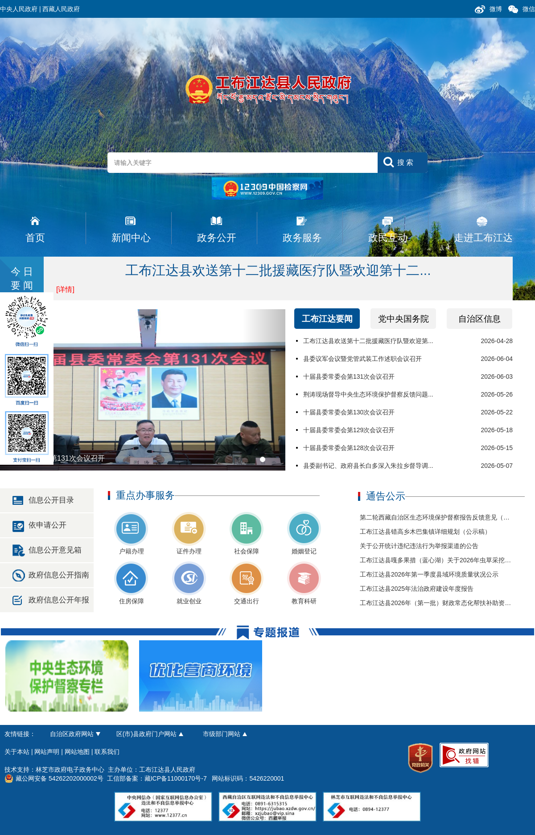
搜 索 (405, 162)
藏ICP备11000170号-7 (175, 778)
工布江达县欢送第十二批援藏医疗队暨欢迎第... (368, 340)
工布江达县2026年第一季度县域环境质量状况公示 (429, 574)
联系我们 (107, 751)
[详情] (65, 289)
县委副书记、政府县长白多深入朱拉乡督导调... (368, 465)
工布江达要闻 (327, 318)
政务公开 (216, 237)
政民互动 (387, 237)
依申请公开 (47, 525)
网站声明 (46, 751)
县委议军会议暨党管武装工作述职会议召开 (362, 358)
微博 (496, 8)
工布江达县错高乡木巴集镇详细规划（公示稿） (425, 531)
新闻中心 (131, 237)
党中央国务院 (403, 318)
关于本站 (16, 751)
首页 (35, 237)
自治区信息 (479, 318)
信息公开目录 (51, 500)
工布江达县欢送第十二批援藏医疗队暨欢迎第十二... (278, 270)
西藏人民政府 (61, 8)
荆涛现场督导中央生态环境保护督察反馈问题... (368, 394)
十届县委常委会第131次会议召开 (349, 376)
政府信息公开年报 (59, 600)
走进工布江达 (483, 237)
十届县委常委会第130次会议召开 (349, 412)
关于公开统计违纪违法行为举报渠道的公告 (419, 545)
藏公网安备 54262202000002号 (53, 778)
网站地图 (77, 751)
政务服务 (302, 237)
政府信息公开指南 (59, 575)
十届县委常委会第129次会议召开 (349, 430)
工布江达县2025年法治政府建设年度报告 (416, 588)
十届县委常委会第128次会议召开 (349, 447)
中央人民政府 (18, 8)
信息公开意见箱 (55, 550)
